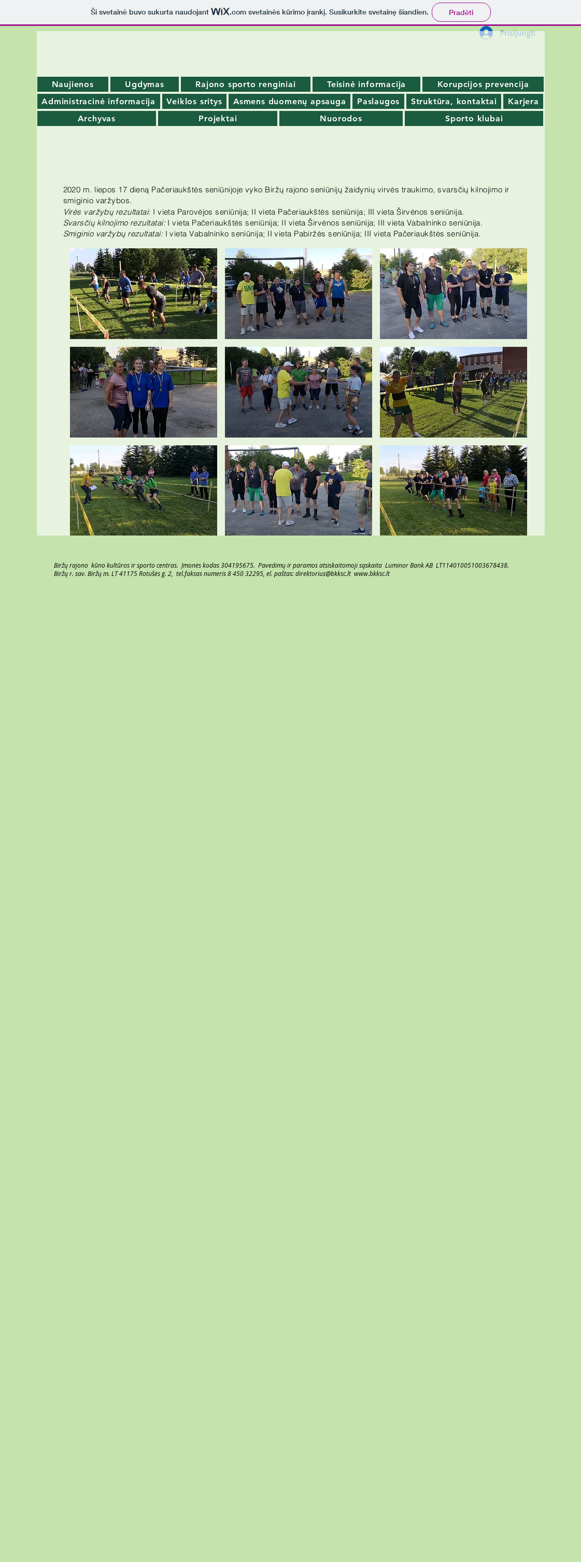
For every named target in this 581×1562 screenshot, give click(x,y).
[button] (143, 293)
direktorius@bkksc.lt (323, 573)
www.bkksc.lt (372, 573)
